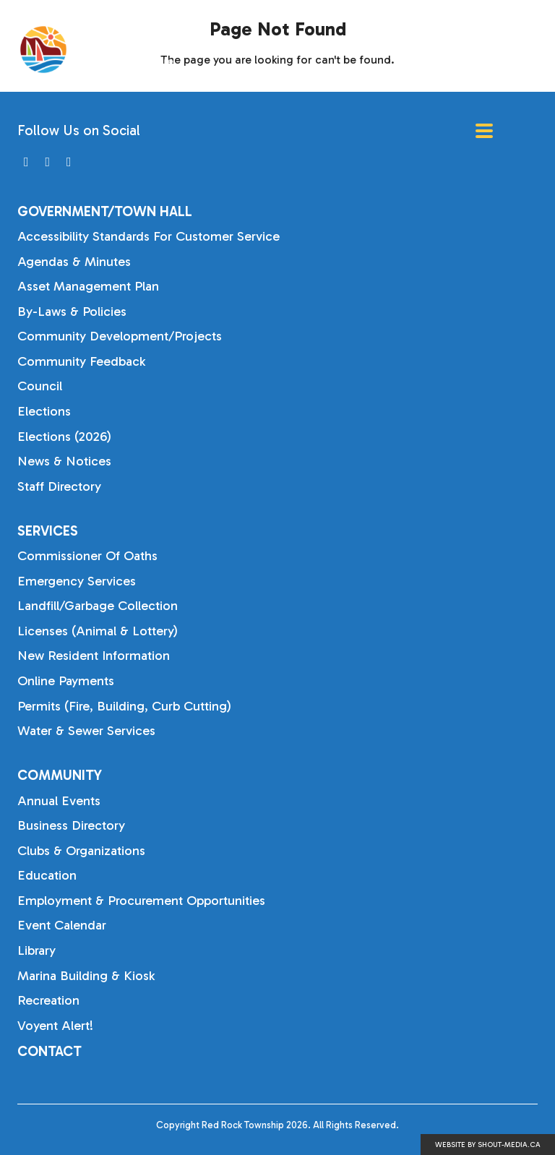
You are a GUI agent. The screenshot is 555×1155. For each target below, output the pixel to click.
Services (47, 531)
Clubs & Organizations (81, 851)
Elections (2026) (64, 437)
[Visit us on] (26, 162)
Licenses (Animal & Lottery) (97, 631)
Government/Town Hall (104, 211)
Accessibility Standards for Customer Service (148, 236)
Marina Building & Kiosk (86, 976)
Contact (49, 1051)
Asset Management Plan (88, 286)
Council (39, 386)
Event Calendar (61, 925)
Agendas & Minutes (74, 262)
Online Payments (65, 681)
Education (47, 875)
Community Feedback (81, 361)
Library (36, 950)
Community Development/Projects (119, 336)
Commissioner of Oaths (87, 556)
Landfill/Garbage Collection (97, 606)
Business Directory (71, 825)
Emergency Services (76, 581)
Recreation (48, 1000)
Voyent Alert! (55, 1026)
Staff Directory (59, 486)
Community (59, 775)
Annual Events (58, 801)
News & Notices (64, 461)
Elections (44, 411)
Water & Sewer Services (86, 731)
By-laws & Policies (71, 311)
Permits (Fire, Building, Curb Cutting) (124, 706)
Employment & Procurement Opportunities (141, 901)
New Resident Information (93, 656)
